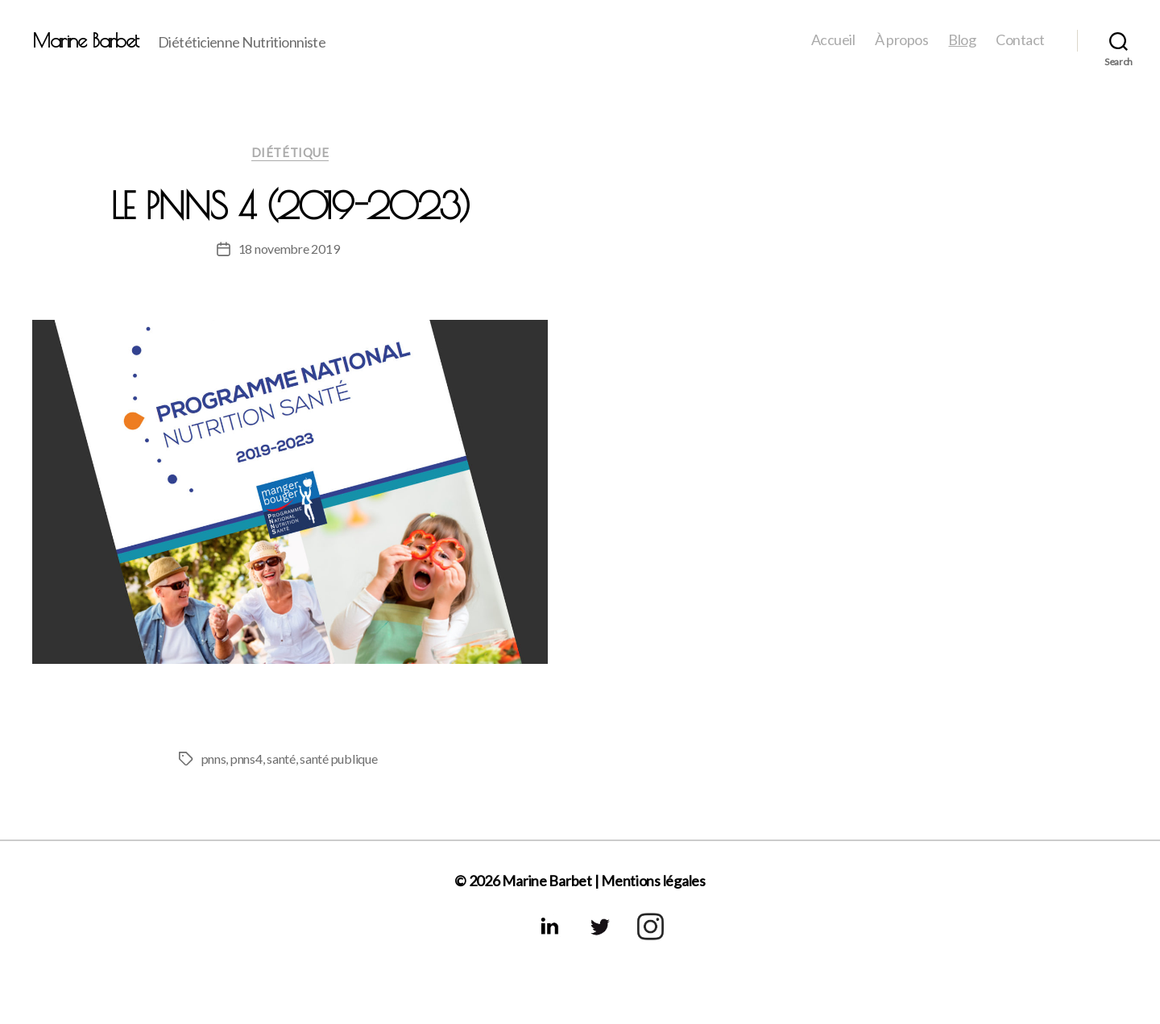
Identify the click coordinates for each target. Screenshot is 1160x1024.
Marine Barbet (85, 40)
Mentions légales (653, 880)
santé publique (338, 758)
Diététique (290, 152)
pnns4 (246, 758)
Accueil (833, 39)
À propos (901, 39)
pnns (213, 758)
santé (281, 758)
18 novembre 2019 (289, 248)
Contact (1020, 39)
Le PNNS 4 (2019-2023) (290, 205)
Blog (962, 39)
